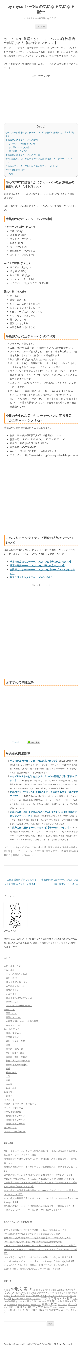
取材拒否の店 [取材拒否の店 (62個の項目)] (12, 1304)
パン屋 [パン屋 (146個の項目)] (7, 1298)
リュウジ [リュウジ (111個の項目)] (31, 1301)
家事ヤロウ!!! (12, 1001)
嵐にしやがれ (12, 978)
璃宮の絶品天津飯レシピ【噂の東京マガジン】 (34, 760)
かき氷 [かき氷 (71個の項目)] (45, 1289)
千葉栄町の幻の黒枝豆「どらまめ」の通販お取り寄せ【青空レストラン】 (39, 1178)
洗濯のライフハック (15, 1123)
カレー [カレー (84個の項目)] (49, 1292)
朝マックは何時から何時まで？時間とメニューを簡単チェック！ (35, 1229)
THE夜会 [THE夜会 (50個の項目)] (7, 1290)
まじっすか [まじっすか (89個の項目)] (31, 1292)
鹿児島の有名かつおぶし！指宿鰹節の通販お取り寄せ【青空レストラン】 (39, 1206)
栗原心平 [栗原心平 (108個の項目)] (48, 1307)
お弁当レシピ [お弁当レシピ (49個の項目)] (37, 1290)
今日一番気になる (12, 966)
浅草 (8, 1068)
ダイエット (9, 1100)
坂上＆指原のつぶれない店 (19, 997)
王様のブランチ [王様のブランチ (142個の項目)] (16, 1309)
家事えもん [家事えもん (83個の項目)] (36, 1304)
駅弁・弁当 (11, 1088)
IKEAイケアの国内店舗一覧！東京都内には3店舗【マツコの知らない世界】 (40, 1245)
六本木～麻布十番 (14, 1048)
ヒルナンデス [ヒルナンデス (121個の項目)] (19, 1298)
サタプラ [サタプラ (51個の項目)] (7, 1296)
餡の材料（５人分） (18, 151)
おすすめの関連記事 (15, 169)
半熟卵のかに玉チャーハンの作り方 (22, 154)
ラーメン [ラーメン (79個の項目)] (22, 1301)
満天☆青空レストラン (16, 981)
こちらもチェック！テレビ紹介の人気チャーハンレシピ (32, 166)
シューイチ (11, 993)
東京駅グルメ (12, 1037)
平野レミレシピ (13, 1017)
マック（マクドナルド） (16, 1107)
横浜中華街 (11, 1072)
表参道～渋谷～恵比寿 (16, 1056)
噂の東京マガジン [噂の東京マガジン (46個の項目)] (24, 1305)
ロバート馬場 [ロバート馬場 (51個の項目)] (41, 1301)
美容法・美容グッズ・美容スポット (21, 1103)
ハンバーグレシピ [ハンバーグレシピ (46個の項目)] (69, 1296)
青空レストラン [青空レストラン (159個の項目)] (61, 1309)
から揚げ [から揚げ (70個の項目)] (52, 1289)
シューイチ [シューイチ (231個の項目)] (18, 1295)
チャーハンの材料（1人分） (22, 143)
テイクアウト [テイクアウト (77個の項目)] (48, 1295)
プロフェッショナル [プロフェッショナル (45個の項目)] (33, 1299)
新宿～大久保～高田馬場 (18, 1060)
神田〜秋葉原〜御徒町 (16, 1064)
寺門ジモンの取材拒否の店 (19, 1005)
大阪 (8, 1076)
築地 (8, 1044)
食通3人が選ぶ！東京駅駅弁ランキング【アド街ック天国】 (32, 1269)
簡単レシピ (9, 1009)
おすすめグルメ (23, 847)
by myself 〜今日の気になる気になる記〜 (41, 9)
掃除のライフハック (15, 1119)
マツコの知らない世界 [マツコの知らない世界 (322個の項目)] (56, 1298)
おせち (9, 1096)
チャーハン (23, 851)
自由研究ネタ (10, 1127)
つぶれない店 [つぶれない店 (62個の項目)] (20, 1293)
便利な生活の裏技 (12, 1111)
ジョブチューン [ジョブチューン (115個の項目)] (34, 1295)
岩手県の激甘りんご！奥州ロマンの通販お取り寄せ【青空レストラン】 (38, 1174)
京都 (8, 1080)
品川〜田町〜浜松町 (15, 1052)
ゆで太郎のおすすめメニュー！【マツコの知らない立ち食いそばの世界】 (39, 1261)
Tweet (15, 742)
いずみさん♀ (26, 855)
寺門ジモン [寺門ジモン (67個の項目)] (62, 1304)
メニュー (41, 26)
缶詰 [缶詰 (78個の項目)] (51, 1310)
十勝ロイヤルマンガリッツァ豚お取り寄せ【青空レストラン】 (34, 1210)
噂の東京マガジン (52, 847)
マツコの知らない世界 (16, 974)
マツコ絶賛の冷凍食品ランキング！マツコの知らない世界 (32, 1233)
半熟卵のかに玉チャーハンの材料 (21, 139)
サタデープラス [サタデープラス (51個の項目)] (71, 1293)
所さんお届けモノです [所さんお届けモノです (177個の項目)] (30, 1307)
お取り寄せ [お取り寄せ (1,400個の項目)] (21, 1289)
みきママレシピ (13, 1025)
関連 (11, 173)
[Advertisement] (41, 98)
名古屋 (9, 1084)
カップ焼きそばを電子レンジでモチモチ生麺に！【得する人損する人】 (38, 1257)
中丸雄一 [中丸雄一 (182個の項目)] (52, 1301)
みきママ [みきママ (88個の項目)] (41, 1292)
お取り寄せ (9, 1092)
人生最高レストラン (15, 985)
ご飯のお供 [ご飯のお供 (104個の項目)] (62, 1289)
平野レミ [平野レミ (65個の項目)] (13, 1307)
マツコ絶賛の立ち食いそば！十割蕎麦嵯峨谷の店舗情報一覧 (33, 1241)
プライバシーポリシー (14, 1131)
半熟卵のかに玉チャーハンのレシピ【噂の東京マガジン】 (40, 827)
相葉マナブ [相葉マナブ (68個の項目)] (43, 1310)
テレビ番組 (37, 847)
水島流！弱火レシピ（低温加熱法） (23, 1021)
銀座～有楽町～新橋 (15, 1040)
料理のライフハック (15, 1115)
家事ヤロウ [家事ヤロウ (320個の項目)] (49, 1304)
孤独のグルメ (12, 989)
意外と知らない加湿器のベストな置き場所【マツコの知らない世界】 (37, 1237)
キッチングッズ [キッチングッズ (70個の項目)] (58, 1292)
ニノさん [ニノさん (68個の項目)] (59, 1295)
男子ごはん (11, 1013)
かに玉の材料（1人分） (20, 147)
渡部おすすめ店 (13, 1033)
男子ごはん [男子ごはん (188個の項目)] (31, 1309)
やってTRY (35, 851)
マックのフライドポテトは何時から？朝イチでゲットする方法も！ (36, 1265)
